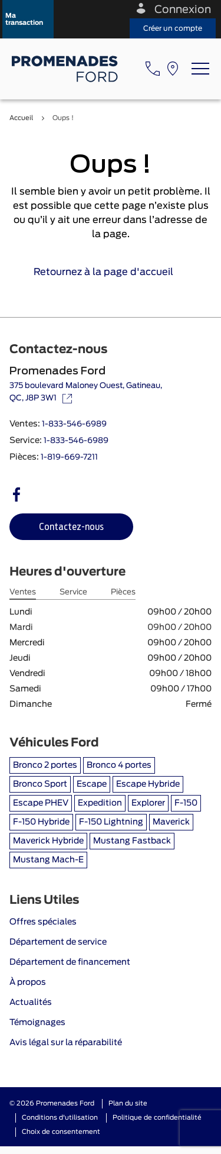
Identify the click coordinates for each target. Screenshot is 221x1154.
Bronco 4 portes (119, 765)
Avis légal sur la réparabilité (65, 1043)
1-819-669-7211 (69, 457)
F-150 (185, 803)
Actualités (30, 1002)
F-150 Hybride (41, 822)
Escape (92, 784)
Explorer (148, 803)
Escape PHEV (40, 803)
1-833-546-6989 (74, 424)
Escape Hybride (148, 784)
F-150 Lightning (111, 822)
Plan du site (127, 1103)
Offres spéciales (43, 922)
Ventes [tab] (22, 592)
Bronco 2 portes (45, 765)
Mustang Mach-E (48, 860)
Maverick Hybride (48, 841)
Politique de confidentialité (157, 1117)
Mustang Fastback (132, 841)
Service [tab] (73, 592)
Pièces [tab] (123, 592)
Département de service (58, 942)
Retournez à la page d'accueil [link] (110, 272)
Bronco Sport (40, 784)
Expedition (100, 803)
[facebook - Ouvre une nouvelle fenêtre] (16, 494)
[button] (28, 19)
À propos (27, 982)
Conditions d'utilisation (60, 1117)
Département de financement (69, 962)
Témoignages (37, 1023)
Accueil (21, 118)
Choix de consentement (61, 1132)
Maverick (171, 822)
